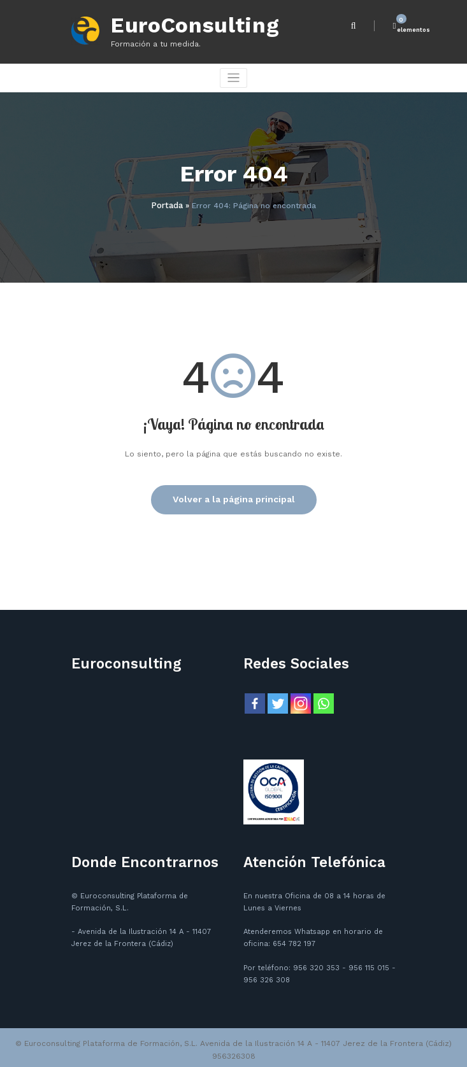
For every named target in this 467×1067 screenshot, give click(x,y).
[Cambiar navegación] (233, 75)
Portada (167, 201)
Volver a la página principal (233, 495)
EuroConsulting (185, 24)
